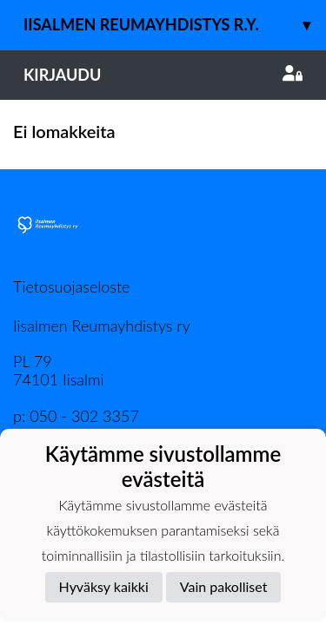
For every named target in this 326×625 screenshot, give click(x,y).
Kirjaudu (163, 74)
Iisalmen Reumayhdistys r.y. (174, 24)
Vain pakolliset (224, 586)
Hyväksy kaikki (104, 586)
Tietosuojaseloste (71, 286)
